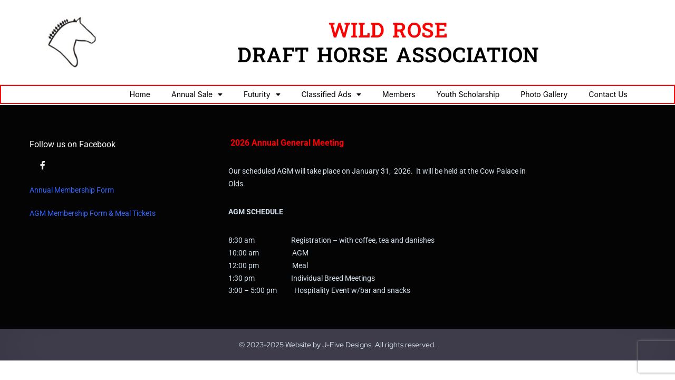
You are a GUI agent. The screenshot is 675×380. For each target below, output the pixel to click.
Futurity (262, 94)
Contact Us (608, 94)
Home (140, 94)
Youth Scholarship (468, 94)
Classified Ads (332, 94)
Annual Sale (197, 94)
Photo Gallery (543, 94)
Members (398, 94)
